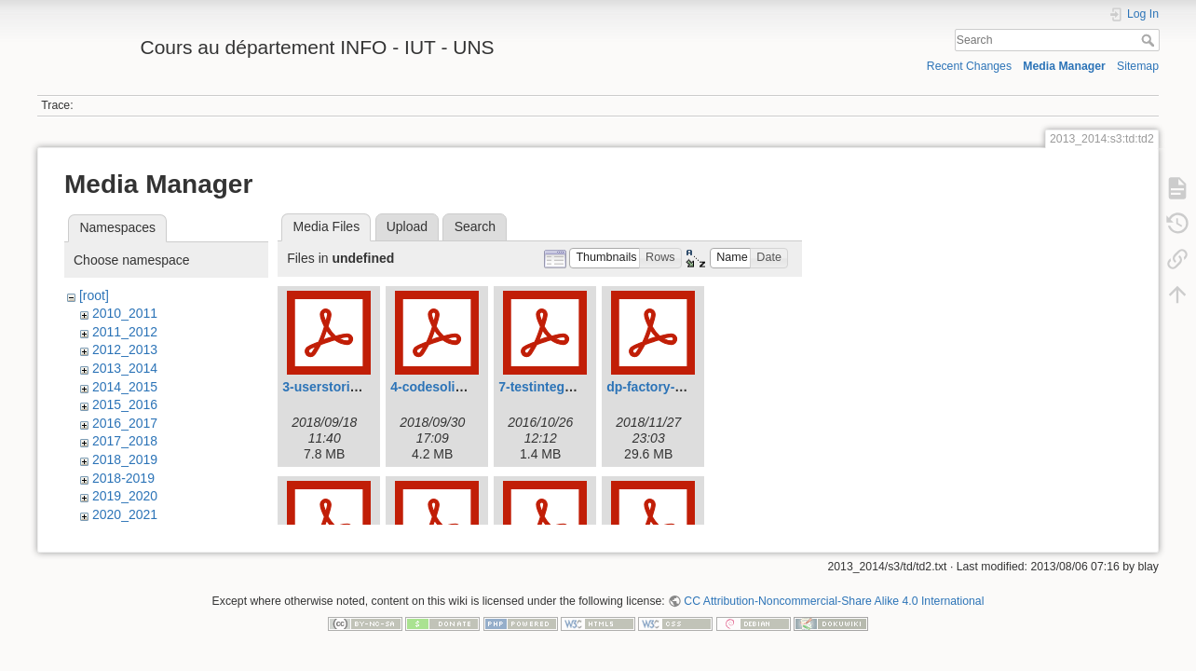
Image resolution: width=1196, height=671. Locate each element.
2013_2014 (124, 368)
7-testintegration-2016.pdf (578, 386)
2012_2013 (124, 349)
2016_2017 (124, 423)
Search (1150, 40)
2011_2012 (124, 331)
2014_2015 (124, 386)
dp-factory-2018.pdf (666, 386)
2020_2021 (124, 514)
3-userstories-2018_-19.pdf (364, 386)
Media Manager (1064, 66)
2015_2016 (124, 404)
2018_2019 (124, 459)
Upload (407, 226)
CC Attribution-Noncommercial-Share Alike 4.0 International (834, 609)
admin (110, 532)
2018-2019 (123, 478)
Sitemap (1138, 66)
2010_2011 (124, 313)
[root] (94, 295)
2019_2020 (124, 495)
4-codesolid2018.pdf (453, 386)
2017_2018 (124, 440)
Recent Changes (969, 66)
